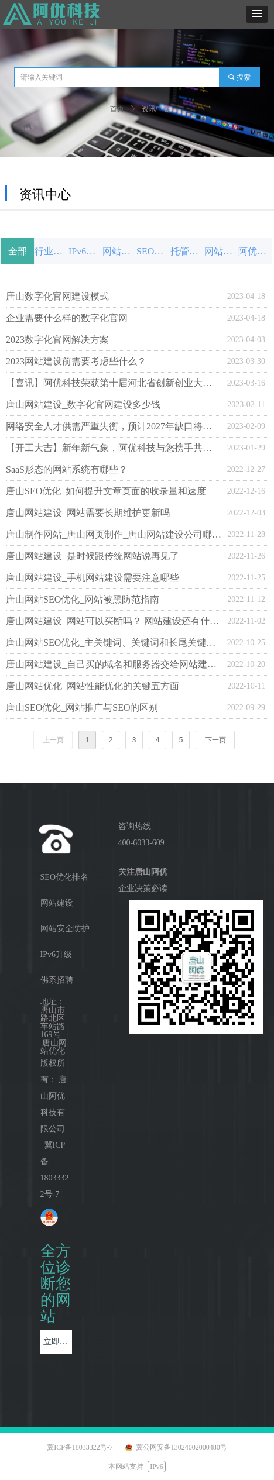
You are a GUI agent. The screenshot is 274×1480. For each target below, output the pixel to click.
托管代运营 (187, 251)
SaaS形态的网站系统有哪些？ (67, 469)
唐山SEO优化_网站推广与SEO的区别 (82, 708)
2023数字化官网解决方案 (57, 340)
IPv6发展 (85, 251)
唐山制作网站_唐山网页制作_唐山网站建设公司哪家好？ (113, 534)
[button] (257, 14)
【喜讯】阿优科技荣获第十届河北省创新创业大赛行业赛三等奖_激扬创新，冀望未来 (113, 383)
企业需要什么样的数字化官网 (67, 318)
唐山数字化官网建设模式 (57, 296)
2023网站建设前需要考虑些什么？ (76, 361)
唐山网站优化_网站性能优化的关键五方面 (92, 686)
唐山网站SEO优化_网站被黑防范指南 (82, 599)
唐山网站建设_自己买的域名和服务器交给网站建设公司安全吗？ (113, 664)
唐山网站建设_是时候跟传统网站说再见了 (92, 556)
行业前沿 (51, 251)
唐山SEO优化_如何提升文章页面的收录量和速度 (106, 491)
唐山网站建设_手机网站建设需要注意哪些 (92, 578)
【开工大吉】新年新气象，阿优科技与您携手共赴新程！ (113, 448)
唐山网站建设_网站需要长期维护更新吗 (88, 513)
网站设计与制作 (119, 251)
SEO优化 (153, 251)
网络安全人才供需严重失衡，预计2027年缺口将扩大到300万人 (113, 426)
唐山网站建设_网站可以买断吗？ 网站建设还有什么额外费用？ (113, 621)
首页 (117, 109)
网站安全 (221, 251)
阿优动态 (255, 251)
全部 (17, 251)
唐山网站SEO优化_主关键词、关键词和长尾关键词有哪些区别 (113, 643)
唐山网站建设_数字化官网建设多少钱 (83, 404)
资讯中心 (156, 109)
